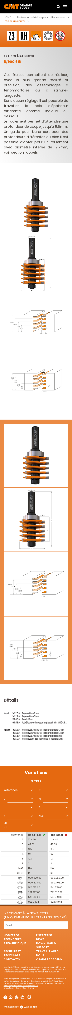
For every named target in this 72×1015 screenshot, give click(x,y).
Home (7, 17)
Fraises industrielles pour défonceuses (41, 17)
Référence (11, 790)
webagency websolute (20, 1007)
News (40, 939)
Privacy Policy (9, 988)
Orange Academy (49, 959)
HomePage (11, 935)
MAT (42, 816)
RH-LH (6, 825)
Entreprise (44, 935)
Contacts (12, 959)
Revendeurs (13, 939)
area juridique (15, 943)
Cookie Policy (21, 988)
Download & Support (46, 945)
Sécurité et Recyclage (12, 953)
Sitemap (31, 988)
